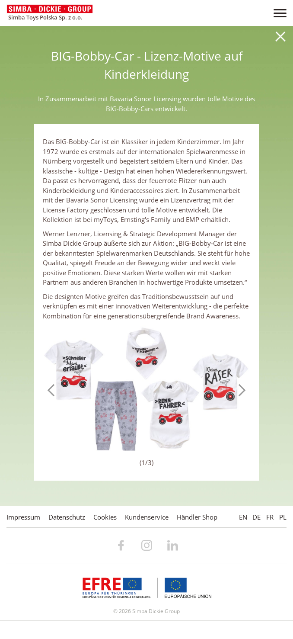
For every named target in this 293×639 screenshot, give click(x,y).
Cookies (105, 517)
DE (256, 517)
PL (283, 517)
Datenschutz (66, 517)
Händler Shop (197, 517)
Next (239, 390)
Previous (53, 390)
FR (270, 517)
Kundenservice (147, 517)
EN (243, 517)
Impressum (23, 517)
